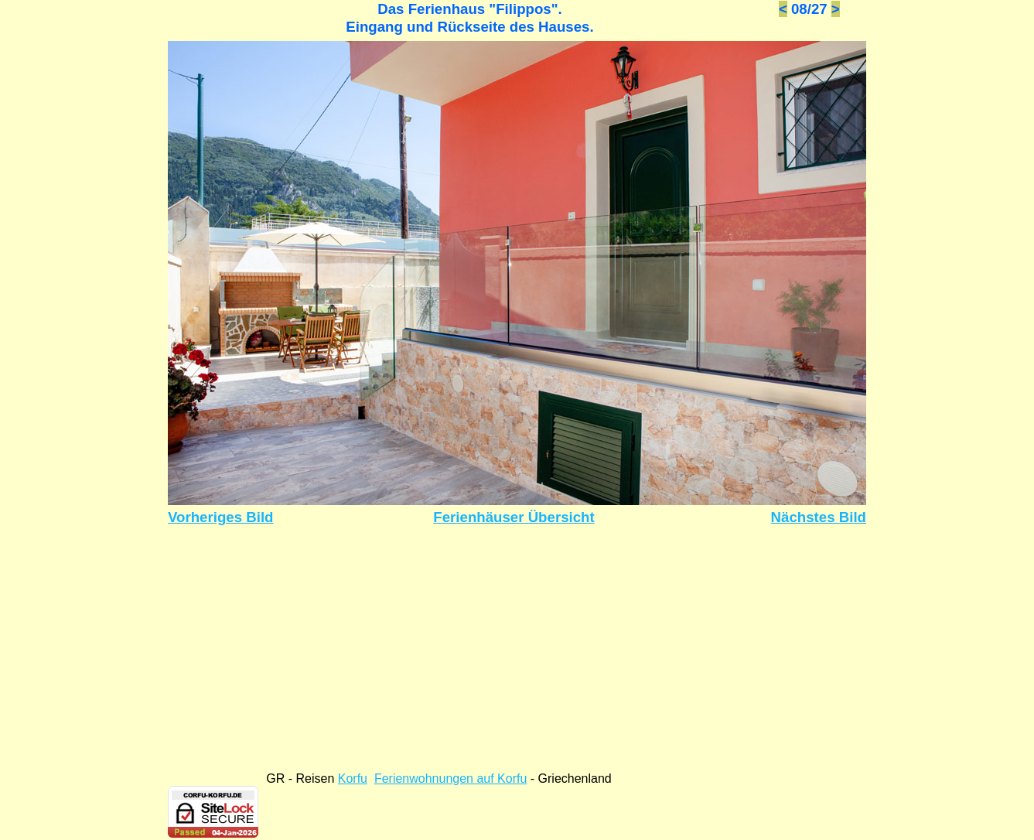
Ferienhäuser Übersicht (513, 517)
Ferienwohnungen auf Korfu (450, 778)
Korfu (352, 778)
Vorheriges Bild (221, 517)
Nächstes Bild (818, 517)
